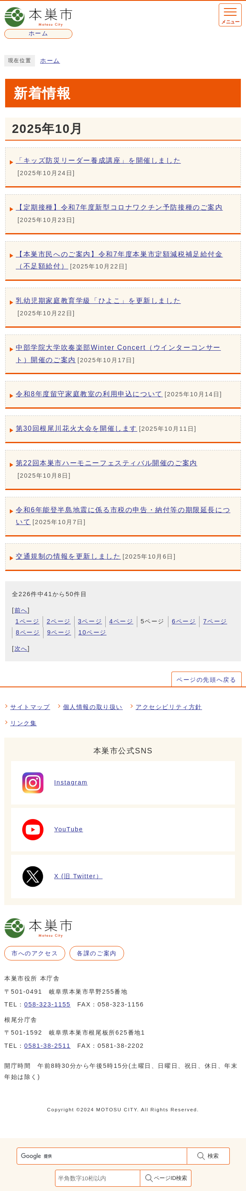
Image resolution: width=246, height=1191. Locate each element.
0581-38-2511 (47, 1045)
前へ (21, 610)
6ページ (184, 621)
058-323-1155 (47, 1004)
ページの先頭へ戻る (206, 679)
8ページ (28, 632)
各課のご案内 (97, 953)
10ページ (92, 632)
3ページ (90, 621)
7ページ (215, 621)
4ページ (121, 621)
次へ (21, 648)
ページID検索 (170, 1178)
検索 (213, 1156)
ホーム (50, 61)
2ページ (58, 621)
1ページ (27, 621)
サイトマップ (30, 707)
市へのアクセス (35, 953)
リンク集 (23, 723)
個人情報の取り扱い (93, 707)
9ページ (59, 632)
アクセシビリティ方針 (169, 707)
